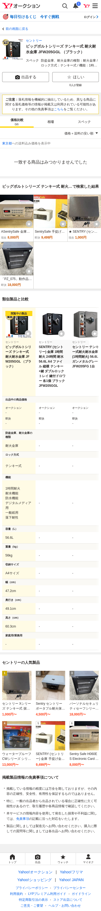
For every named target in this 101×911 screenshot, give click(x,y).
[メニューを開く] (95, 6)
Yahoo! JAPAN (71, 880)
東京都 (7, 143)
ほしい (75, 77)
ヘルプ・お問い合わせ (64, 906)
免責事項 (22, 819)
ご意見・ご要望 (31, 906)
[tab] (17, 121)
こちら (59, 109)
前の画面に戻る (17, 29)
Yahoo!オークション (35, 872)
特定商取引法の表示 (33, 900)
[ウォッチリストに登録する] (28, 333)
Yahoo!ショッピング (34, 880)
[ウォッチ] (29, 224)
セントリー (34, 40)
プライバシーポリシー (32, 888)
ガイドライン (81, 894)
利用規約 (16, 894)
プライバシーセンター (69, 888)
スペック (84, 122)
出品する (25, 77)
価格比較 (17, 122)
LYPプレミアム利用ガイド (47, 894)
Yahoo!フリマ (71, 872)
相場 (50, 122)
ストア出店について (67, 900)
